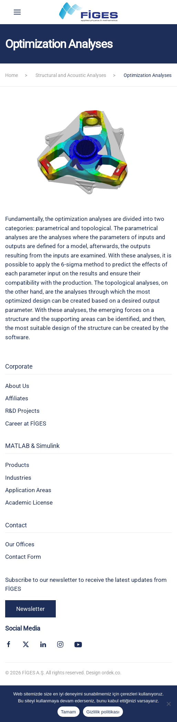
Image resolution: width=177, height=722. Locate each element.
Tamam (68, 711)
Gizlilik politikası (103, 711)
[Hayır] (168, 703)
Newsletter (30, 608)
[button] (17, 12)
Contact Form (23, 556)
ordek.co (111, 672)
